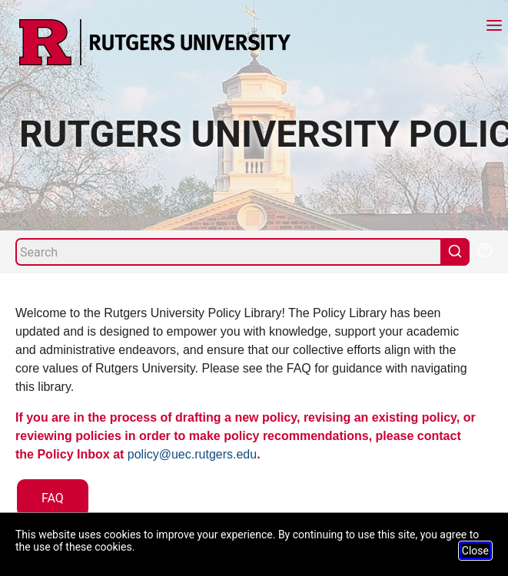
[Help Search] (484, 249)
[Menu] (494, 27)
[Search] (228, 252)
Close (475, 551)
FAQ (53, 498)
